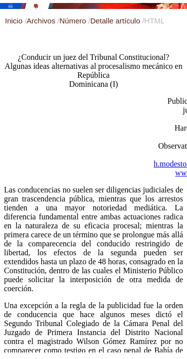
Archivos (41, 20)
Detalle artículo (116, 20)
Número (73, 20)
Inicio (14, 20)
